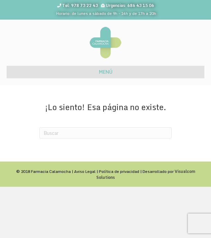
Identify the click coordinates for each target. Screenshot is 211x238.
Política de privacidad (119, 171)
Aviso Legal (85, 171)
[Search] (105, 133)
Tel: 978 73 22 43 (80, 5)
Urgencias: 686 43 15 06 (130, 5)
